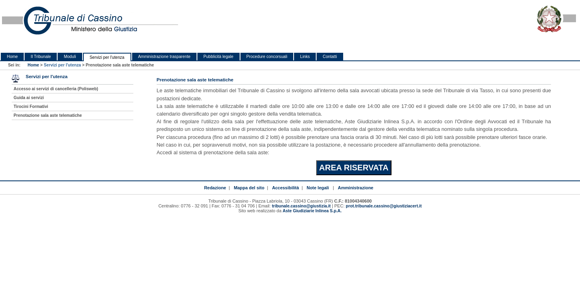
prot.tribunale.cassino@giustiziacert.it (384, 206)
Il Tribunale (41, 56)
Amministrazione (355, 187)
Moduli (70, 56)
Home (12, 56)
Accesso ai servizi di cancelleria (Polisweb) (56, 89)
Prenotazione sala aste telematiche (48, 115)
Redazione (215, 187)
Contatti (330, 56)
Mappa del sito (249, 187)
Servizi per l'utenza (107, 57)
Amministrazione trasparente (164, 56)
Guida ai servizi (29, 97)
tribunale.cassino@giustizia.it (301, 206)
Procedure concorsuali (267, 56)
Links (305, 56)
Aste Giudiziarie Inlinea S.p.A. (312, 211)
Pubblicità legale (218, 56)
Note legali (318, 187)
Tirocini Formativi (31, 106)
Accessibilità (285, 187)
